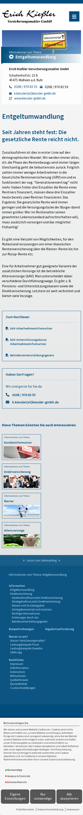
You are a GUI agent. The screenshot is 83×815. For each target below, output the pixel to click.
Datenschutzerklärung (50, 809)
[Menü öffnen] (74, 16)
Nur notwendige (43, 796)
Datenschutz (17, 672)
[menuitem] (41, 604)
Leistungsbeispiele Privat (24, 644)
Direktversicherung (21, 593)
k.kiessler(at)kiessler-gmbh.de (35, 402)
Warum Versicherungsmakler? (27, 640)
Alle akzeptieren (69, 796)
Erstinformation (25, 809)
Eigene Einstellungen (15, 796)
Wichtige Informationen (26, 613)
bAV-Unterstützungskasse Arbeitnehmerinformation (28, 342)
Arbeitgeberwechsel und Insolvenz (32, 609)
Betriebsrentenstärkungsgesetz (32, 355)
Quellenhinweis (19, 680)
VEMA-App (16, 652)
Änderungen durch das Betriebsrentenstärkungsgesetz (30, 619)
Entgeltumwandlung (22, 589)
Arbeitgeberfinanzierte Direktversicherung (36, 601)
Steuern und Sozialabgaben (28, 605)
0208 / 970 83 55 (24, 395)
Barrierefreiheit (18, 684)
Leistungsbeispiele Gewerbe (26, 648)
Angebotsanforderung (59, 629)
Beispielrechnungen (21, 629)
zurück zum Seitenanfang (42, 560)
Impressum (73, 809)
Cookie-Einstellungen (22, 688)
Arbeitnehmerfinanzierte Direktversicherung (37, 597)
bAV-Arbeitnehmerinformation (31, 328)
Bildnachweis (18, 676)
